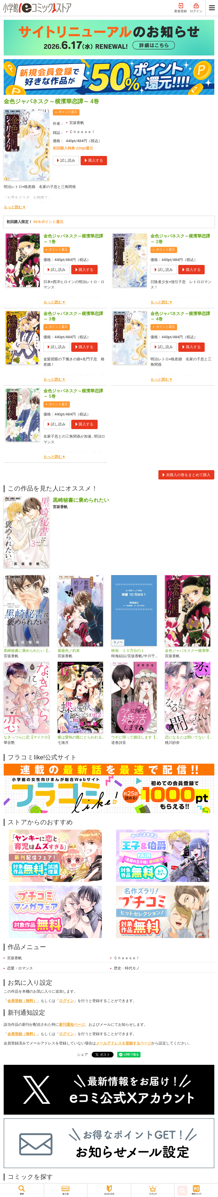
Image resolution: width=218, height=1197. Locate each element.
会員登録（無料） (22, 1001)
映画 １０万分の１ (127, 650)
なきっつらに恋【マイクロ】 (28, 737)
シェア (82, 1054)
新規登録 (180, 8)
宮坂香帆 (76, 123)
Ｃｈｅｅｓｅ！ (82, 132)
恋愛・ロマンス (20, 968)
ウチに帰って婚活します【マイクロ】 (135, 737)
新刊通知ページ (72, 1024)
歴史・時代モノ (127, 968)
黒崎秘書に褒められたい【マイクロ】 (28, 650)
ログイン (196, 8)
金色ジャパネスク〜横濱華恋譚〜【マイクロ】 (189, 650)
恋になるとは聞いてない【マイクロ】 (189, 737)
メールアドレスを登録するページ (123, 1043)
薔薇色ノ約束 (69, 650)
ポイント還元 (67, 112)
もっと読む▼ (15, 207)
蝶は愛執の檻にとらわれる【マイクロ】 (82, 737)
